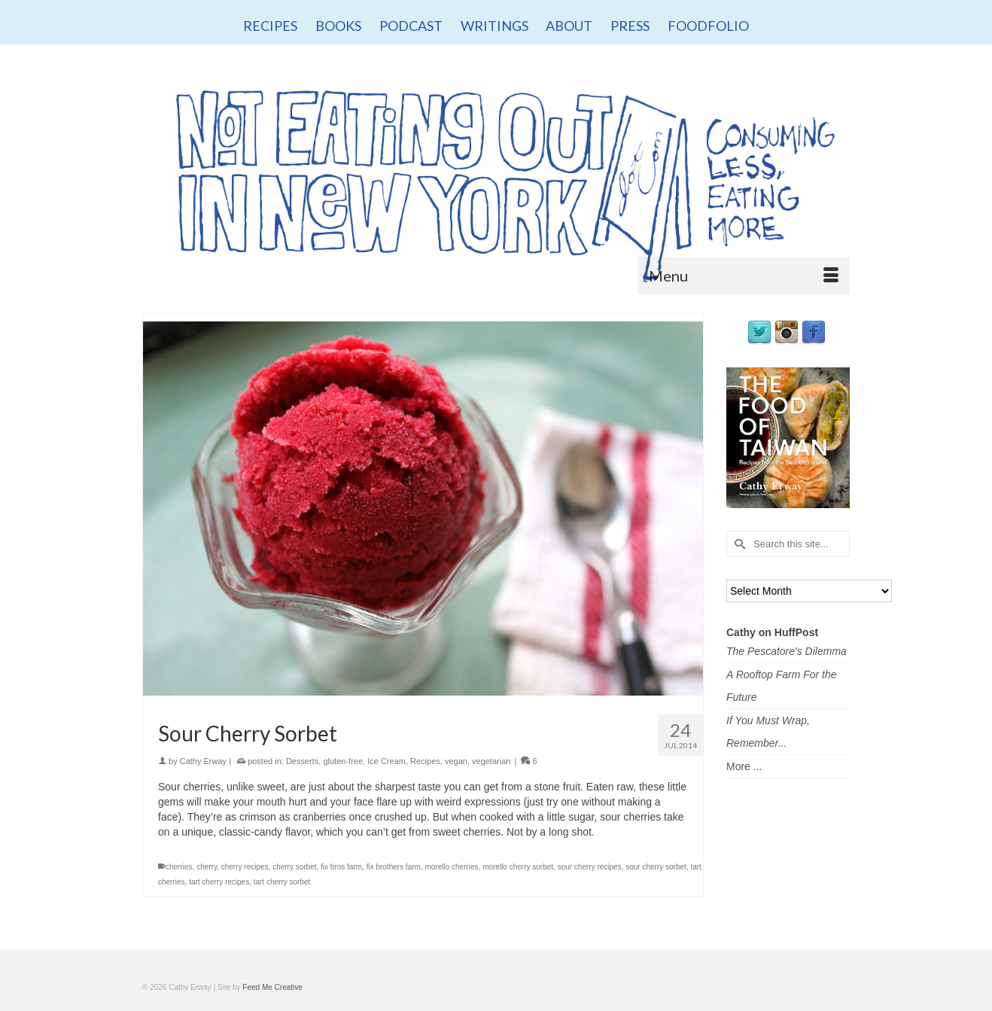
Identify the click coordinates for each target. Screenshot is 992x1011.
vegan (456, 761)
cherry (206, 867)
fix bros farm (341, 867)
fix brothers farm (394, 867)
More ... (744, 766)
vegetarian (491, 761)
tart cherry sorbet (282, 882)
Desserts (302, 761)
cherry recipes (245, 867)
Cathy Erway (203, 761)
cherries (179, 867)
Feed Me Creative (272, 987)
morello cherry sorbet (517, 867)
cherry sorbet (294, 867)
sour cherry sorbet (655, 867)
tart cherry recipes (219, 882)
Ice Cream (386, 761)
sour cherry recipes (590, 867)
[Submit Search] (737, 544)
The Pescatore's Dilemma (786, 651)
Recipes (425, 761)
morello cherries (451, 867)
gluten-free (343, 761)
